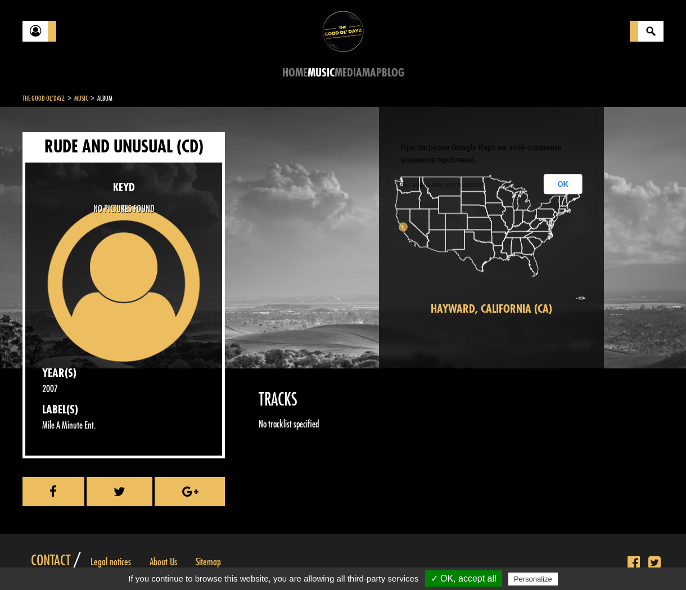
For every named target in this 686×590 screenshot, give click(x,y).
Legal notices (111, 562)
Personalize (533, 579)
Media (348, 73)
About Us (163, 562)
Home (295, 73)
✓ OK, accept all (464, 578)
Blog (393, 73)
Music (321, 73)
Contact (50, 560)
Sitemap (208, 562)
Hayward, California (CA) (491, 309)
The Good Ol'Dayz (43, 98)
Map (372, 73)
